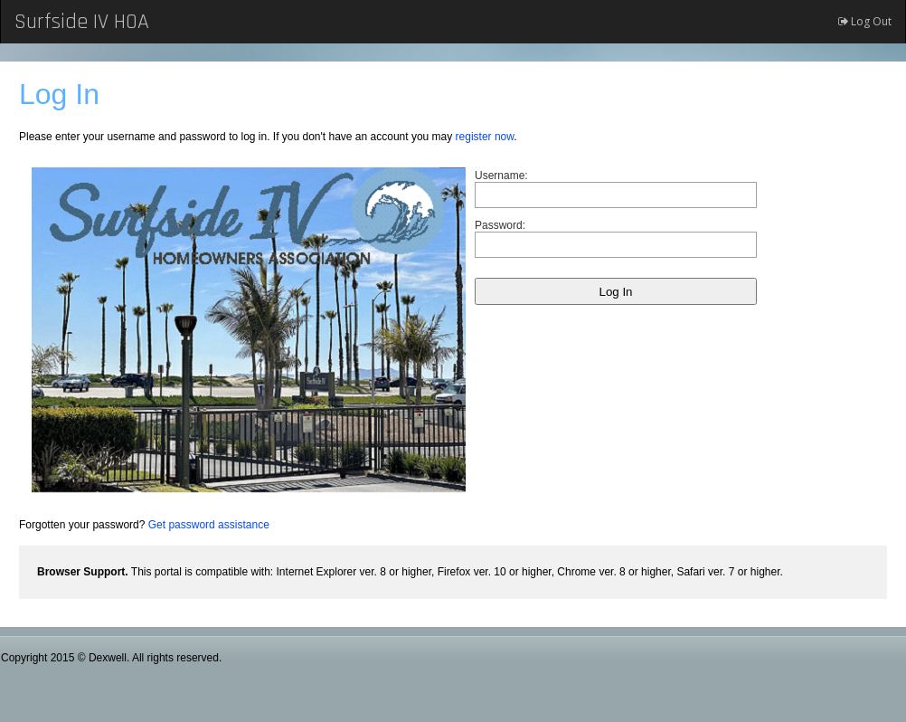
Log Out (865, 21)
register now (485, 136)
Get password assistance (208, 524)
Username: (501, 175)
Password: (500, 225)
